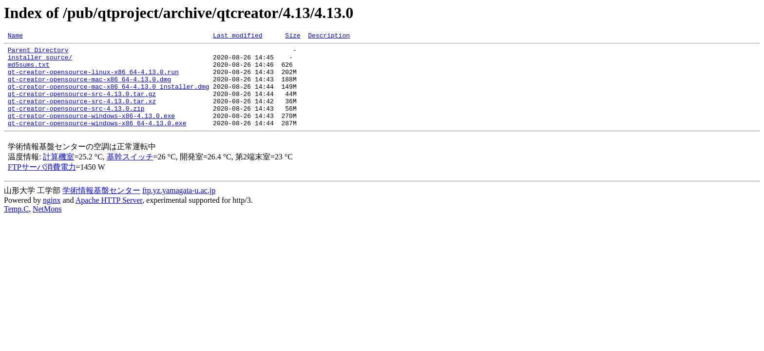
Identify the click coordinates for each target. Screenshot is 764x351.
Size (292, 36)
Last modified (237, 36)
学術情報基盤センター (101, 208)
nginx (51, 218)
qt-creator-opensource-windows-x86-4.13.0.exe (91, 131)
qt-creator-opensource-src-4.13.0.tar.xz (82, 114)
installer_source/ (40, 61)
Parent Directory (38, 52)
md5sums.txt (29, 70)
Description (329, 36)
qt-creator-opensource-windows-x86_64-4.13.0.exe (97, 140)
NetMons (47, 226)
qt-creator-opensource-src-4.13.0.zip (76, 122)
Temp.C (16, 226)
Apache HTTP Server (109, 218)
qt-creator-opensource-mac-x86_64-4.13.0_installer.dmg (108, 96)
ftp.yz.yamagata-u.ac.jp (178, 208)
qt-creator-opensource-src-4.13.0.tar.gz (82, 105)
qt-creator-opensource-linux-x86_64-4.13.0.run (93, 79)
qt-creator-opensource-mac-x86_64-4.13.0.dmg (89, 87)
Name (15, 36)
